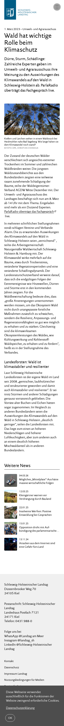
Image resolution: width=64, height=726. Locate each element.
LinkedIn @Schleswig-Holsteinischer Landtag (28, 647)
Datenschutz (11, 667)
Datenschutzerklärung (20, 708)
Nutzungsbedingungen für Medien (24, 679)
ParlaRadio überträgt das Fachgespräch (29, 211)
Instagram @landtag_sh (19, 640)
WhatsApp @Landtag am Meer (24, 636)
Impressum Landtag (15, 673)
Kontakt (9, 661)
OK (10, 718)
